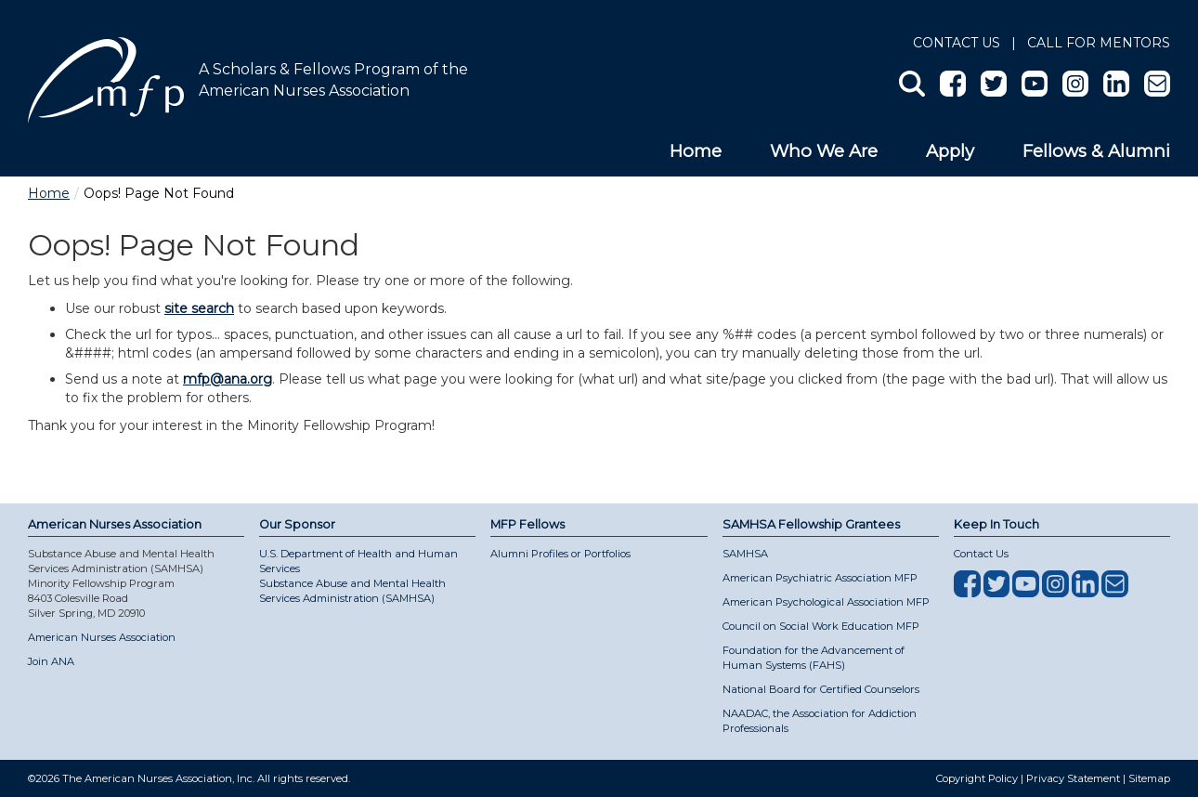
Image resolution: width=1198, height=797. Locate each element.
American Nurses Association (102, 637)
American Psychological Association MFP (826, 601)
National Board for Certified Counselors (821, 689)
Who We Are (824, 151)
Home (696, 151)
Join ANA (51, 661)
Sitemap (1149, 778)
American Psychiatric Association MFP (820, 577)
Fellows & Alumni (1096, 151)
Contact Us (956, 42)
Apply (950, 151)
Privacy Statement (1073, 778)
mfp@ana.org (227, 379)
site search (199, 308)
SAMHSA (745, 553)
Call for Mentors (1098, 42)
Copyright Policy (977, 778)
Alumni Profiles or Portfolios (560, 553)
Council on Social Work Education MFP (821, 626)
